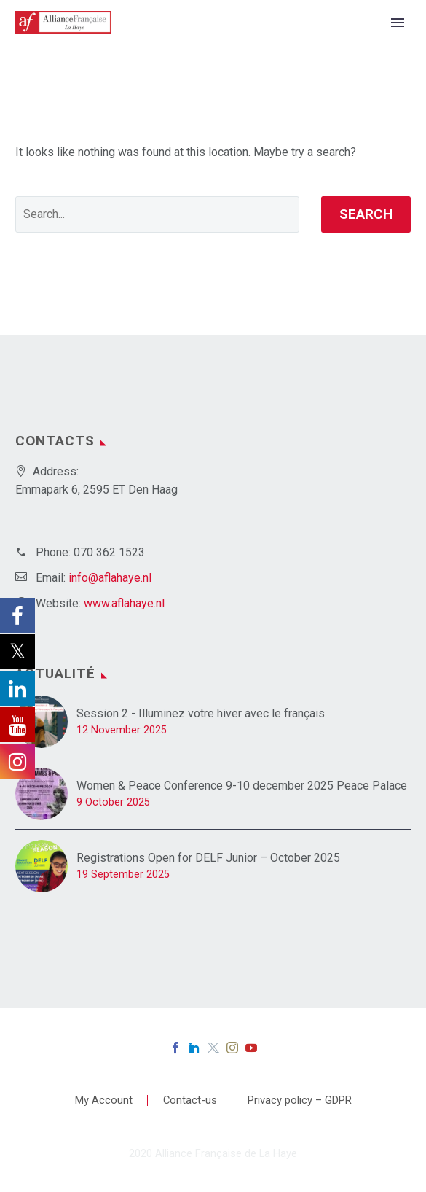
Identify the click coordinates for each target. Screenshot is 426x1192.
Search (366, 214)
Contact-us (190, 1100)
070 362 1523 (109, 552)
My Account (104, 1100)
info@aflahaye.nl (109, 578)
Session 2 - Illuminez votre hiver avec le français (200, 713)
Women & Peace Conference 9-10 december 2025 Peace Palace (241, 785)
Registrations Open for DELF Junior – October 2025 (208, 858)
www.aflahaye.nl (124, 603)
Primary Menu (397, 22)
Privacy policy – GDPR (300, 1100)
